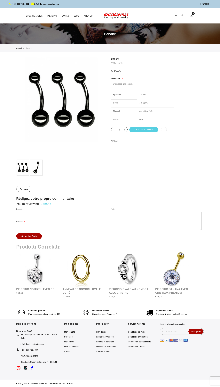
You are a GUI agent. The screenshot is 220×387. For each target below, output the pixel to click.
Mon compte (69, 331)
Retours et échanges (105, 341)
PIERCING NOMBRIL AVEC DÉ (35, 288)
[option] (23, 167)
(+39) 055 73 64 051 (19, 4)
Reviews (24, 189)
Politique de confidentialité (139, 341)
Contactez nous (103, 351)
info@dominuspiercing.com (46, 4)
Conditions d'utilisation (138, 336)
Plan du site (101, 331)
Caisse (67, 351)
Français (205, 4)
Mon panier (69, 341)
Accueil (19, 48)
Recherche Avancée (105, 336)
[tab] (23, 188)
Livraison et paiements (106, 346)
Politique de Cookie (136, 346)
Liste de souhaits (71, 346)
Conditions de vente (136, 331)
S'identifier (68, 336)
